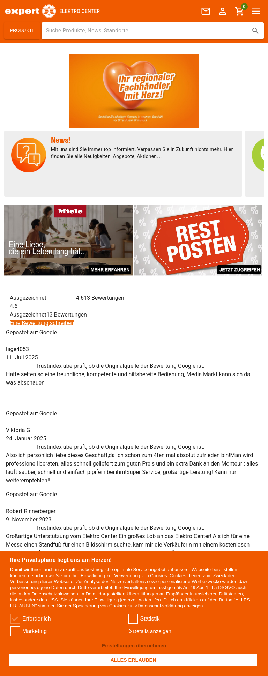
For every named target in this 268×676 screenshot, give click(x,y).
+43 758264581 (29, 412)
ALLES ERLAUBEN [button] (133, 660)
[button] (149, 631)
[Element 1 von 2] (126, 119)
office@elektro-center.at (39, 421)
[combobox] (153, 30)
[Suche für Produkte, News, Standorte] (148, 30)
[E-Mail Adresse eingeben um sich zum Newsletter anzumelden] (36, 496)
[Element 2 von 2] (142, 119)
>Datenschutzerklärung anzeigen (169, 605)
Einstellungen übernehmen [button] (134, 645)
